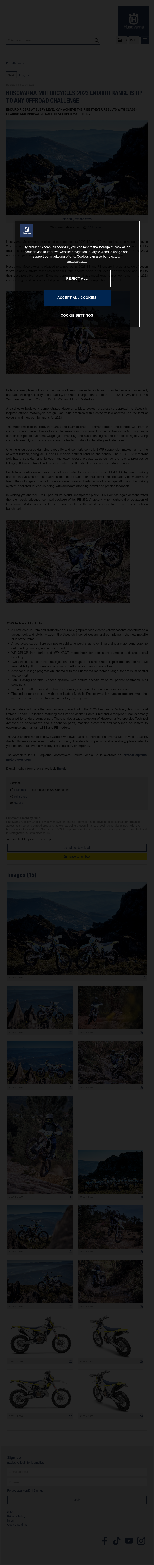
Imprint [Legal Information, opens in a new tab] (84, 262)
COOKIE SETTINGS (77, 315)
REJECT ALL (77, 278)
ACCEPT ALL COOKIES (77, 297)
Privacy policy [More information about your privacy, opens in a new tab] (73, 262)
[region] (77, 274)
